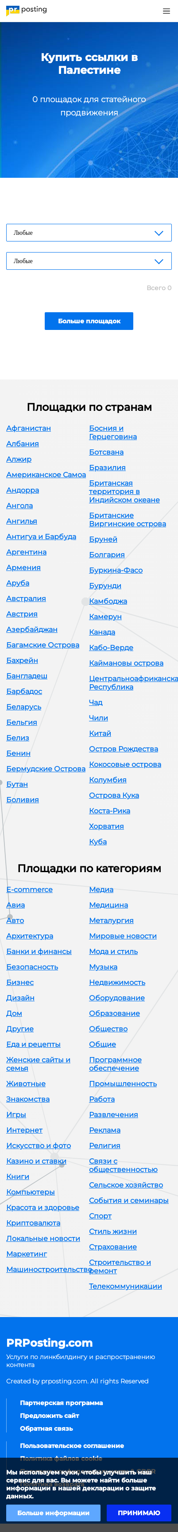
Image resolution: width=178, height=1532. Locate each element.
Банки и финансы (39, 951)
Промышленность (123, 1084)
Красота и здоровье (42, 1207)
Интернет (24, 1130)
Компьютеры (30, 1192)
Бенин (18, 753)
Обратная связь (46, 1428)
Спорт (100, 1216)
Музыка (103, 967)
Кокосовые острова (125, 764)
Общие (102, 1044)
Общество (108, 1029)
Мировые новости (123, 936)
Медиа (101, 889)
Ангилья (21, 521)
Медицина (108, 905)
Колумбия (108, 780)
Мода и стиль (113, 951)
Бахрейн (22, 660)
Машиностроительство (49, 1269)
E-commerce (29, 889)
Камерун (105, 617)
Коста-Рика (109, 811)
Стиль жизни (113, 1231)
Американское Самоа (46, 475)
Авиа (15, 905)
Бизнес (20, 982)
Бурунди (105, 586)
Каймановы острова (126, 663)
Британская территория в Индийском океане (124, 491)
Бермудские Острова (45, 769)
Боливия (22, 800)
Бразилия (107, 467)
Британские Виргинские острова (127, 519)
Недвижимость (117, 982)
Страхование (113, 1247)
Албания (22, 444)
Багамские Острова (42, 645)
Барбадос (24, 691)
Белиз (17, 738)
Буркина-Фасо (116, 570)
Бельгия (21, 722)
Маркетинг (26, 1254)
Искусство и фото (38, 1145)
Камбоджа (108, 601)
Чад (95, 702)
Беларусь (23, 707)
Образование (114, 1013)
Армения (23, 567)
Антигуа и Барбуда (41, 536)
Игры (16, 1115)
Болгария (107, 555)
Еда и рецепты (33, 1044)
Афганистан (28, 428)
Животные (26, 1084)
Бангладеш (26, 676)
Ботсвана (106, 452)
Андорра (22, 490)
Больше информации (53, 1513)
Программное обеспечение (115, 1064)
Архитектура (29, 936)
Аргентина (26, 552)
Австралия (26, 598)
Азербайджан (32, 629)
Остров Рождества (123, 749)
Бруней (103, 539)
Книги (17, 1176)
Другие (20, 1029)
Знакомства (28, 1099)
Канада (102, 632)
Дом (14, 1013)
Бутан (17, 784)
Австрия (22, 614)
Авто (15, 920)
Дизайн (20, 998)
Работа (102, 1099)
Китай (100, 733)
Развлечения (113, 1115)
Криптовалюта (33, 1223)
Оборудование (117, 998)
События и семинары (129, 1200)
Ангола (19, 506)
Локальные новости (43, 1238)
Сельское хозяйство (126, 1185)
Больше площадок (89, 321)
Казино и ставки (36, 1161)
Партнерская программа (61, 1403)
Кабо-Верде (111, 647)
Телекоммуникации (125, 1286)
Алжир (18, 459)
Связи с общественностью (123, 1165)
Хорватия (106, 826)
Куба (98, 842)
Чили (98, 718)
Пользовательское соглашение (72, 1446)
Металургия (111, 920)
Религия (104, 1145)
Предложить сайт (49, 1416)
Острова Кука (114, 795)
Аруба (17, 583)
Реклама (104, 1130)
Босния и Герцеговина (113, 432)
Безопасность (32, 967)
